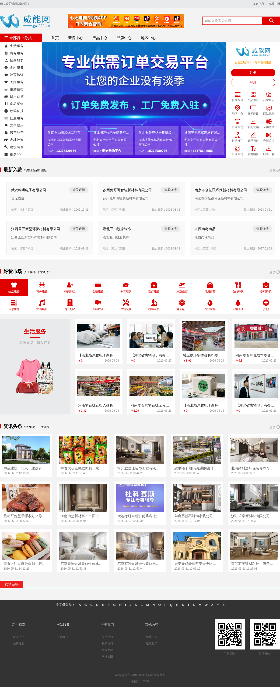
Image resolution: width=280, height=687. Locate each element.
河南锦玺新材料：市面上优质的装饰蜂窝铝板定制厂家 (83, 516)
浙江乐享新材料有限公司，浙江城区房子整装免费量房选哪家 (253, 516)
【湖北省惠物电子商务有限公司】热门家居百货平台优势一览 (98, 355)
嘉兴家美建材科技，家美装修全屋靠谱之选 (253, 563)
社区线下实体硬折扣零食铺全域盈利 (203, 355)
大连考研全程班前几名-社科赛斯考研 (140, 516)
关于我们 (107, 637)
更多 (274, 170)
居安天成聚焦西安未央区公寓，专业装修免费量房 (197, 563)
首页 (55, 38)
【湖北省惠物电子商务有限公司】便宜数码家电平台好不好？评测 (151, 355)
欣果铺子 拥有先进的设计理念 (197, 468)
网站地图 (107, 656)
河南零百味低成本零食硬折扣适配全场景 (256, 355)
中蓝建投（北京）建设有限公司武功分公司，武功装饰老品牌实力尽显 (26, 468)
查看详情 (77, 189)
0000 (146, 681)
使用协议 (151, 637)
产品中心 (99, 38)
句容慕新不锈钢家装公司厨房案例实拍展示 (197, 516)
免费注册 (274, 3)
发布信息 (258, 3)
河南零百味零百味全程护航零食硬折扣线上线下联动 (151, 405)
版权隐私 (151, 643)
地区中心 (148, 38)
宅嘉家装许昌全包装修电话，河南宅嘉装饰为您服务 (140, 563)
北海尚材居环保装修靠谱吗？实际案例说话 (253, 468)
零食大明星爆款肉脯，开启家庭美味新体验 (26, 563)
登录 (253, 82)
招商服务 (63, 637)
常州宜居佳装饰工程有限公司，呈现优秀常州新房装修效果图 (140, 468)
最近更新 (107, 650)
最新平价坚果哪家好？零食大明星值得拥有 (26, 516)
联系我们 (107, 643)
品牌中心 (124, 38)
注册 (253, 73)
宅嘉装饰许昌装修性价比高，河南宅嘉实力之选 (83, 563)
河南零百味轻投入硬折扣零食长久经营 (98, 405)
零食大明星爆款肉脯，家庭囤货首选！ (83, 468)
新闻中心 (75, 38)
